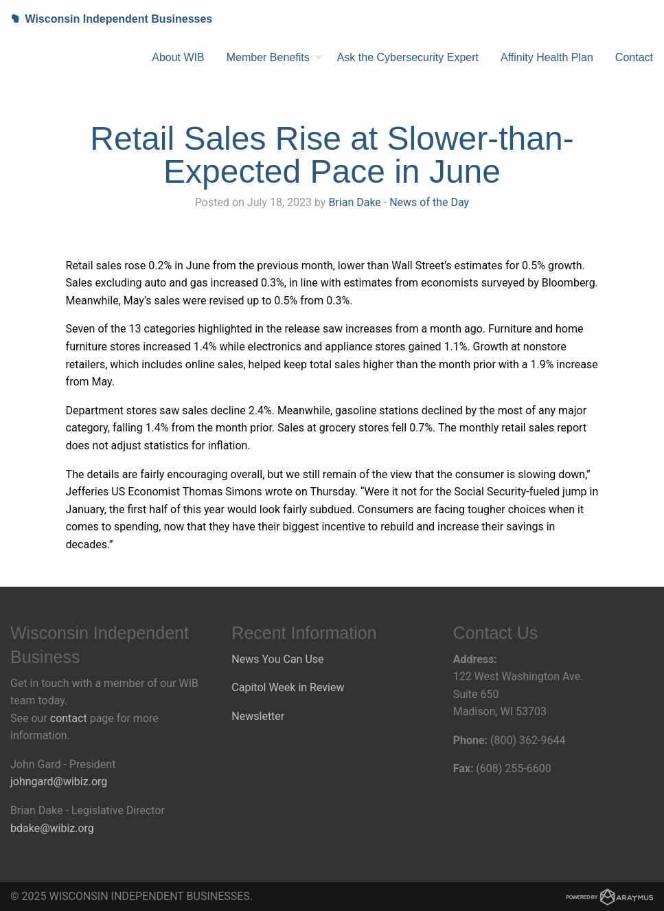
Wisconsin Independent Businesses (106, 19)
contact (68, 718)
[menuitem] (178, 57)
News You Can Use (277, 659)
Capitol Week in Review (287, 687)
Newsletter (257, 716)
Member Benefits (268, 57)
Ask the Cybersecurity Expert (408, 57)
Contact (634, 57)
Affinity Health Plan (547, 57)
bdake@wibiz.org (52, 828)
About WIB (178, 57)
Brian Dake (354, 202)
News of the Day (429, 202)
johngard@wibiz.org (58, 781)
